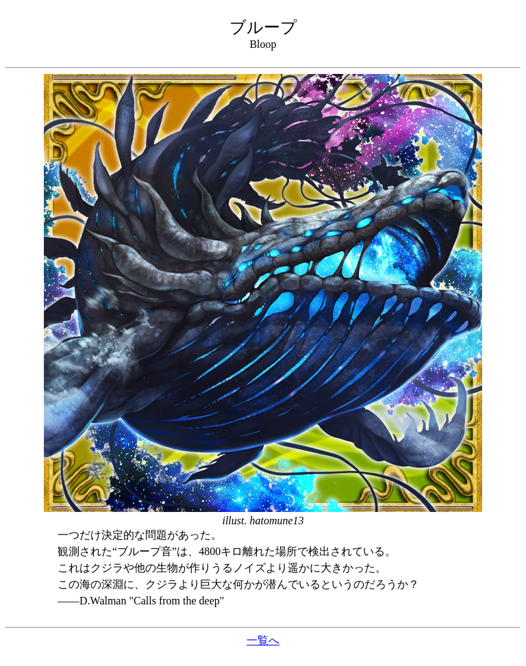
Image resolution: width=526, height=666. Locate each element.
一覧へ (263, 640)
